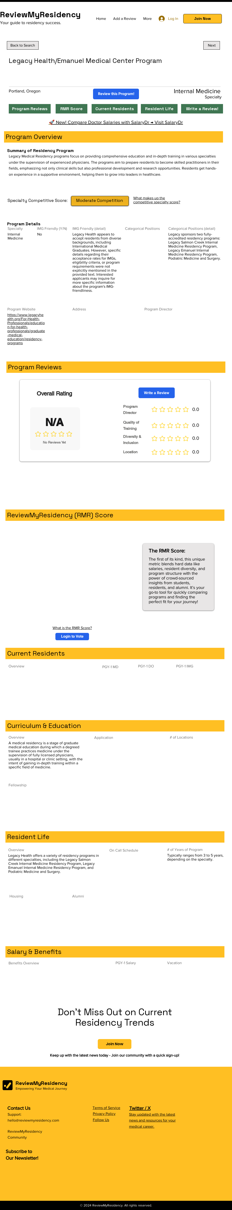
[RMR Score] (71, 108)
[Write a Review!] (202, 108)
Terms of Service (106, 1108)
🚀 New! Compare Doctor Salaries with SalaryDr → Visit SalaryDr (116, 122)
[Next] (211, 45)
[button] (202, 18)
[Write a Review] (156, 392)
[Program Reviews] (30, 108)
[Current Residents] (115, 108)
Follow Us (101, 1120)
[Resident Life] (159, 108)
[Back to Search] (23, 45)
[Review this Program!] (116, 94)
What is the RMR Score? (72, 628)
